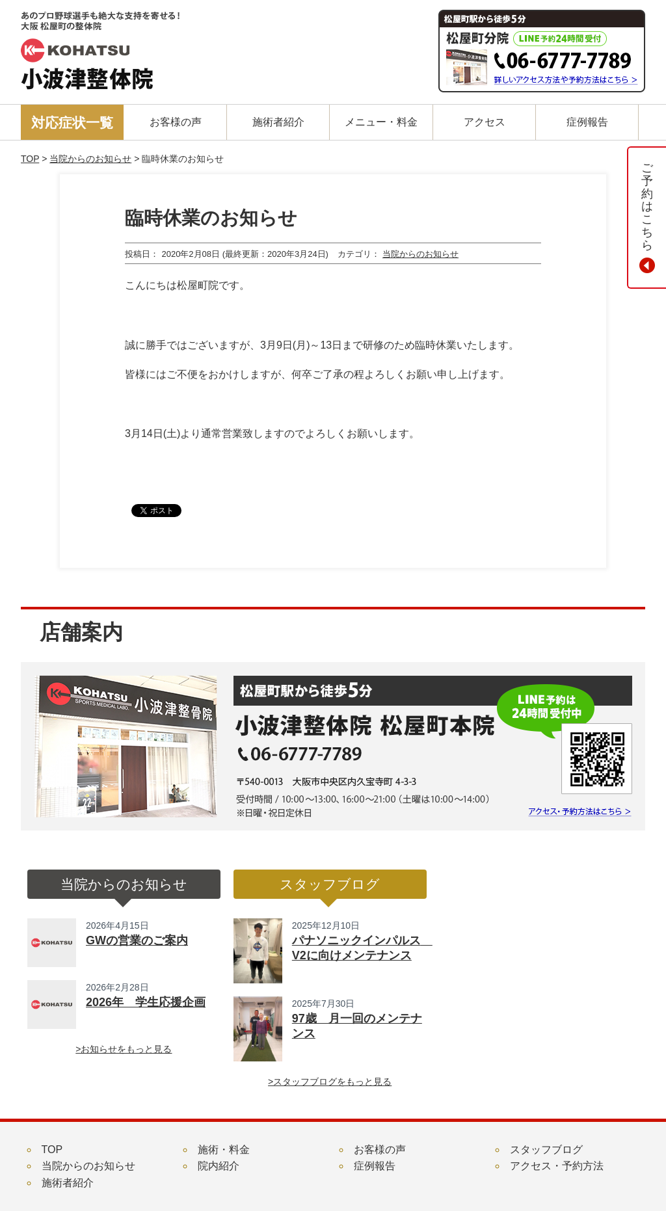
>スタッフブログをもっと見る (330, 1081)
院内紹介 (218, 1165)
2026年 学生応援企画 (146, 1002)
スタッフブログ (546, 1149)
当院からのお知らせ (90, 158)
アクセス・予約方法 (557, 1165)
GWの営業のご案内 (137, 940)
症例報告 (374, 1165)
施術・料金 (224, 1149)
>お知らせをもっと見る (123, 1049)
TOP (30, 158)
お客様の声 (380, 1149)
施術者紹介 (68, 1182)
